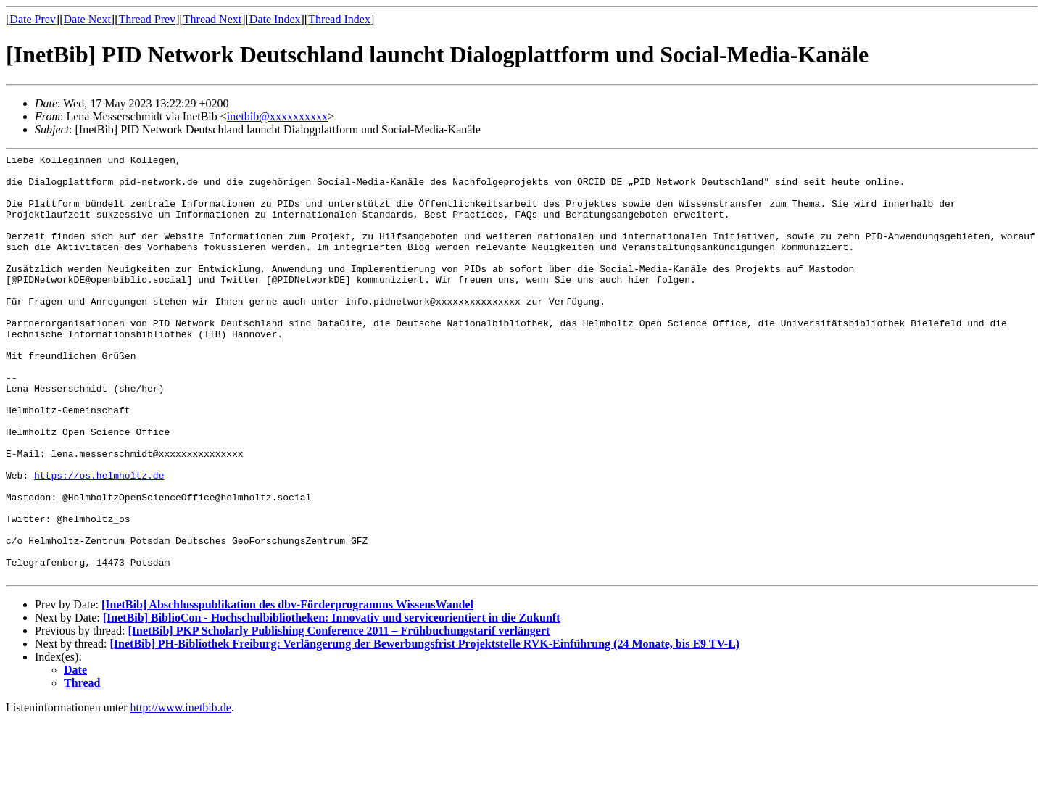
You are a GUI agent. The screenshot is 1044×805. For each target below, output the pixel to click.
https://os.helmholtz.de (99, 540)
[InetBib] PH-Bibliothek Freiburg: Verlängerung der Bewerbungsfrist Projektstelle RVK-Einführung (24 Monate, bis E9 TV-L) (425, 728)
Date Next (87, 19)
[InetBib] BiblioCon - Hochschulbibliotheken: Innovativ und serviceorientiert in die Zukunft (331, 702)
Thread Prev (146, 19)
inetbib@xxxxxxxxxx (277, 116)
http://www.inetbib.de (180, 792)
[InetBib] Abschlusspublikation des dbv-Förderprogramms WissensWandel (287, 689)
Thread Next (212, 19)
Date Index (275, 19)
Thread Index (339, 19)
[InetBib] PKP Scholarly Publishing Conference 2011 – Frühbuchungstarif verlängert (339, 715)
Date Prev (32, 19)
